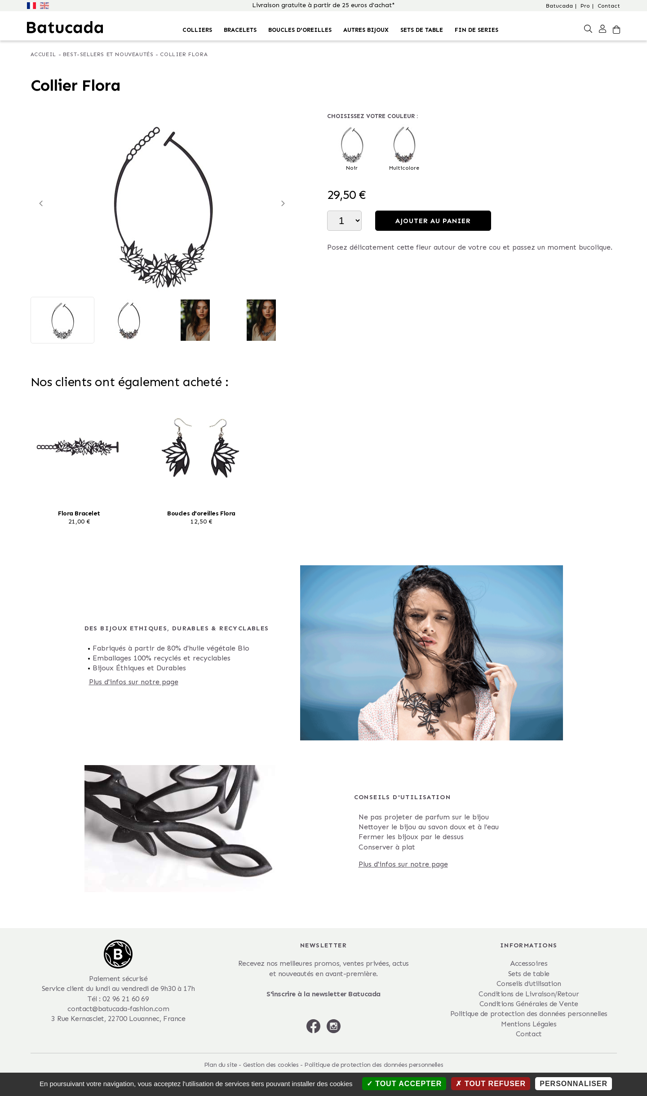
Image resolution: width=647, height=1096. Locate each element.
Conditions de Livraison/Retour (529, 994)
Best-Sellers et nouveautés (108, 54)
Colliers (197, 29)
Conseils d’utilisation (528, 983)
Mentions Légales (528, 1024)
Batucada (559, 6)
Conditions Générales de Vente (528, 1003)
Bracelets (240, 29)
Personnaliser (573, 1083)
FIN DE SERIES (476, 29)
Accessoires (528, 963)
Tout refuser (491, 1083)
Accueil (43, 54)
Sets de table (421, 29)
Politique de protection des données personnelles (528, 1013)
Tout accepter (404, 1083)
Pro (585, 6)
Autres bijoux (366, 29)
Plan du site (220, 1065)
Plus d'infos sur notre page (133, 682)
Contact (609, 6)
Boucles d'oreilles (300, 29)
